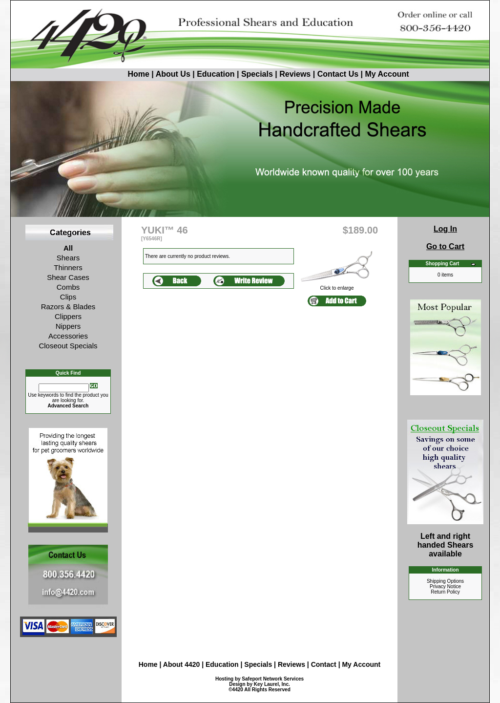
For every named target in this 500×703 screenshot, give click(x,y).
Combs (68, 287)
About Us (174, 74)
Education (215, 74)
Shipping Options (445, 581)
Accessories (68, 336)
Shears (68, 258)
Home (120, 74)
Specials (257, 74)
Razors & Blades (68, 306)
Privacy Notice (445, 586)
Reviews (295, 74)
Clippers (68, 316)
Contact (324, 664)
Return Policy (445, 592)
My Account (387, 74)
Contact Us (337, 74)
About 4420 (181, 664)
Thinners (68, 267)
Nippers (68, 326)
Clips (68, 297)
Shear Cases (68, 277)
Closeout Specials (68, 345)
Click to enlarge (337, 286)
